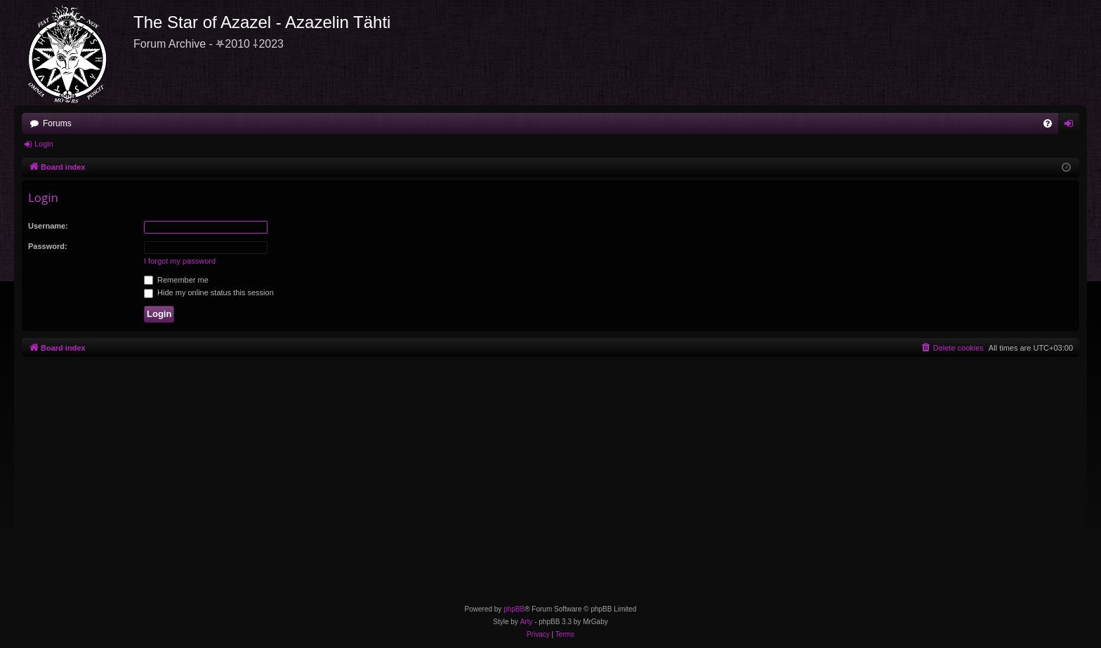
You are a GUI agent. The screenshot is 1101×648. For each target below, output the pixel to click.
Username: (48, 226)
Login (43, 144)
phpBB (514, 609)
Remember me (176, 280)
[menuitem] (1047, 123)
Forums (57, 123)
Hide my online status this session (209, 292)
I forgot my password (180, 261)
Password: (47, 246)
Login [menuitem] (1071, 126)
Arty (526, 622)
